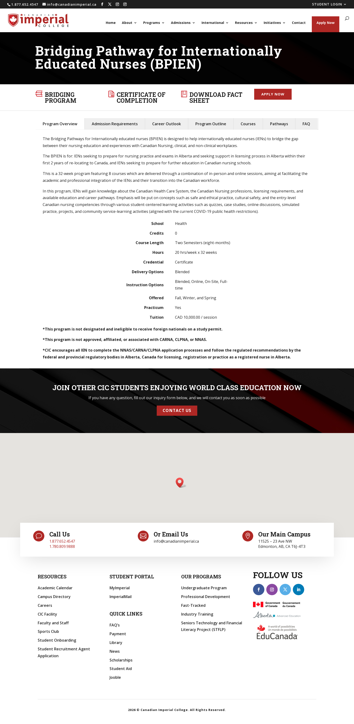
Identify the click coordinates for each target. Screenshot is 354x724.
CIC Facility (47, 614)
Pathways (279, 123)
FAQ (306, 123)
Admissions (181, 23)
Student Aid (121, 668)
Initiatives (272, 23)
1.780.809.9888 (62, 546)
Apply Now (326, 22)
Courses (248, 123)
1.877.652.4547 (62, 541)
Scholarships (121, 660)
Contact (299, 23)
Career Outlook (166, 123)
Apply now (273, 94)
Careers (45, 605)
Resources (244, 23)
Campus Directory (54, 596)
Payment (118, 633)
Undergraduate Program (204, 587)
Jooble (115, 677)
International (213, 23)
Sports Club (48, 631)
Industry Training (197, 614)
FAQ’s (115, 625)
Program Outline (210, 123)
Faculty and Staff (53, 623)
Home (111, 23)
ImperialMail (121, 596)
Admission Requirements (115, 123)
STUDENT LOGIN (327, 4)
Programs (151, 23)
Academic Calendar (55, 587)
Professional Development (205, 596)
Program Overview (60, 123)
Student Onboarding (57, 640)
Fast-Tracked (193, 605)
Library (116, 642)
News (115, 651)
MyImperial (120, 587)
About (127, 23)
